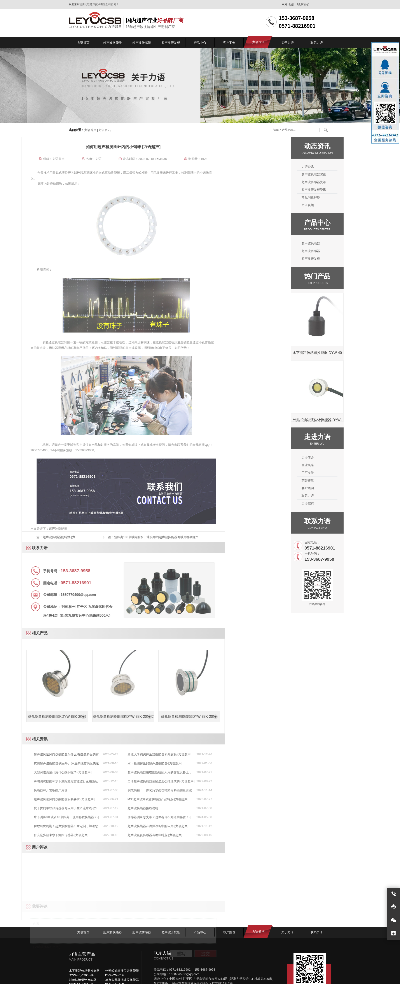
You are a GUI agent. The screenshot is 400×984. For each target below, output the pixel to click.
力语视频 (347, 205)
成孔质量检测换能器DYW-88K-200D (37, 716)
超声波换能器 (350, 243)
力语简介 (347, 457)
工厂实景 (347, 472)
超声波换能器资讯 (353, 174)
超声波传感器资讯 (353, 182)
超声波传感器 (350, 251)
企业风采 (347, 465)
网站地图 (287, 4)
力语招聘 (347, 503)
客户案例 (347, 488)
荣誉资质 (347, 480)
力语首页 (90, 130)
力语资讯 (104, 130)
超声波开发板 (350, 258)
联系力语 (347, 495)
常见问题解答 (350, 197)
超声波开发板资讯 (353, 189)
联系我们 (303, 4)
